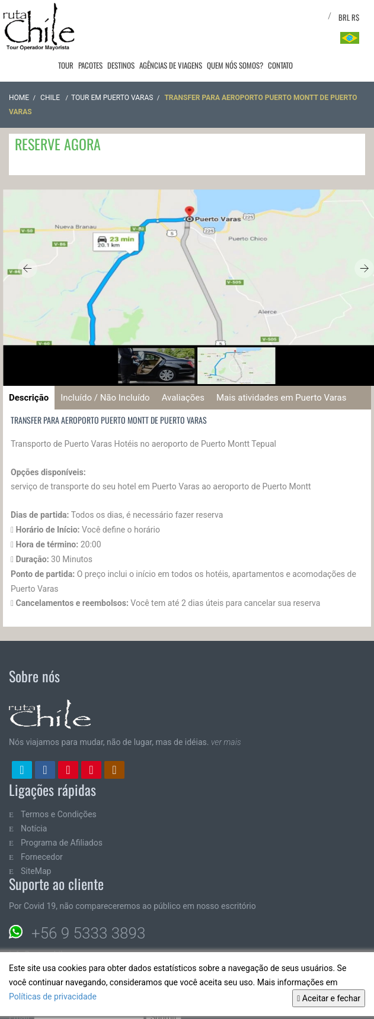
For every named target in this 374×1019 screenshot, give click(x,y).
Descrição (29, 397)
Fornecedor (42, 857)
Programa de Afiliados (62, 842)
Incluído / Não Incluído (104, 397)
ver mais (226, 742)
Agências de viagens (170, 65)
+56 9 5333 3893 (88, 933)
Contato (280, 65)
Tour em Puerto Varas (112, 97)
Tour (65, 65)
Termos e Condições (59, 814)
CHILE (51, 97)
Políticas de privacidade (53, 996)
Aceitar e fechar (328, 998)
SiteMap (36, 871)
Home (19, 97)
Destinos (121, 65)
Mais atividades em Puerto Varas (281, 397)
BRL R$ (348, 17)
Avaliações (183, 397)
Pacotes (90, 65)
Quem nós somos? (235, 65)
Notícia (34, 828)
